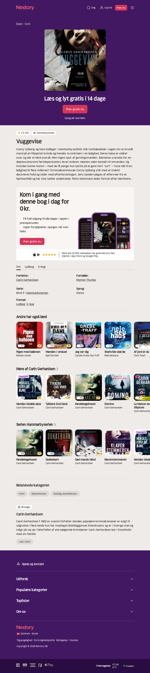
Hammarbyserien (37, 293)
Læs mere (24, 541)
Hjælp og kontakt (30, 564)
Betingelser (62, 640)
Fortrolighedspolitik (44, 640)
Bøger (19, 23)
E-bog (30, 304)
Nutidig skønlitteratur (65, 493)
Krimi (27, 23)
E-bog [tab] (42, 266)
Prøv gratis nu (75, 109)
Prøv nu (121, 7)
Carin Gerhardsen (27, 280)
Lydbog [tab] (29, 266)
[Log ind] (105, 8)
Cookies (74, 640)
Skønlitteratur (39, 493)
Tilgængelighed (24, 640)
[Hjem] (50, 7)
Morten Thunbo (86, 280)
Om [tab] (18, 266)
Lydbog (20, 304)
